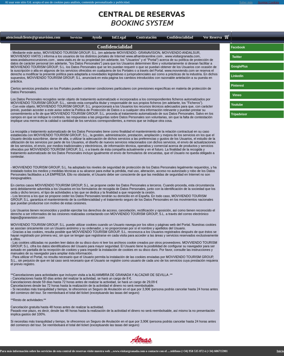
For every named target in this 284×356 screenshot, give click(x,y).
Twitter (237, 57)
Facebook (238, 47)
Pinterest (237, 85)
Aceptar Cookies (268, 2)
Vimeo (237, 95)
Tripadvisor (239, 114)
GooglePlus (239, 66)
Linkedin (237, 76)
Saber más (246, 2)
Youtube (237, 104)
